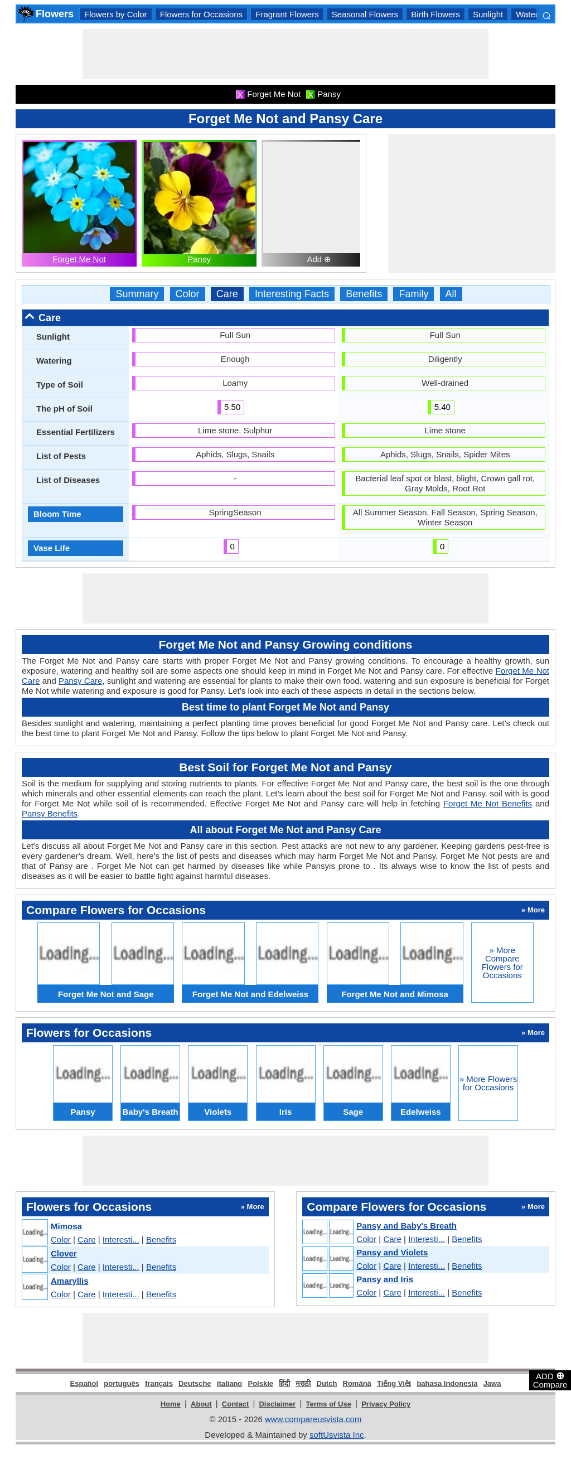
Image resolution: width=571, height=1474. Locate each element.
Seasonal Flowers (365, 14)
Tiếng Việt (394, 1383)
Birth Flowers (435, 14)
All (451, 294)
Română (357, 1383)
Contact (235, 1404)
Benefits (364, 294)
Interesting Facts (292, 294)
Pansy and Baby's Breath (406, 1225)
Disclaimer (277, 1404)
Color (188, 294)
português (121, 1383)
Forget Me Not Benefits (487, 803)
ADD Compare (550, 1379)
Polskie (260, 1383)
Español (84, 1383)
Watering (532, 14)
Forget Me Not (79, 259)
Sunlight (488, 14)
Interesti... (121, 1239)
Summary (136, 294)
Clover (64, 1253)
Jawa (492, 1383)
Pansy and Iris (384, 1279)
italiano (230, 1383)
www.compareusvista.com (313, 1419)
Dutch (327, 1383)
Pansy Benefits (50, 813)
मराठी (303, 1383)
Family (413, 294)
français (159, 1383)
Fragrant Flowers (286, 14)
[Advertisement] (285, 54)
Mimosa (66, 1226)
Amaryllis (70, 1280)
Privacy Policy (385, 1404)
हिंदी (284, 1383)
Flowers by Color (115, 14)
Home (171, 1404)
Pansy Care (80, 680)
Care (227, 294)
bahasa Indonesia (447, 1383)
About (201, 1404)
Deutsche (194, 1383)
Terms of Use (328, 1404)
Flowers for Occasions (201, 14)
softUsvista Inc (336, 1434)
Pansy (199, 259)
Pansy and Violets (392, 1252)
